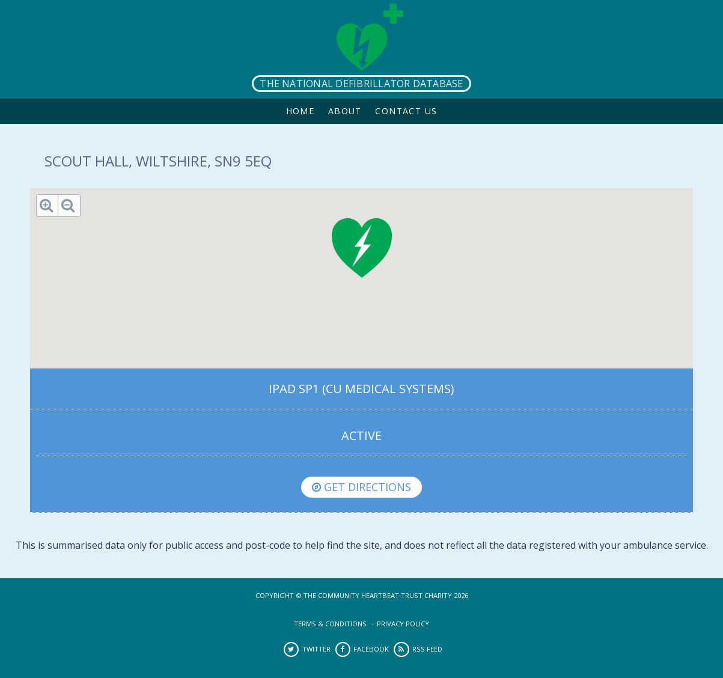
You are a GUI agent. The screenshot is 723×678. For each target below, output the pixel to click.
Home (300, 111)
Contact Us (406, 111)
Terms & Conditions (330, 623)
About (345, 111)
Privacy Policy (403, 623)
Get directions (361, 487)
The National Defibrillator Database (361, 83)
